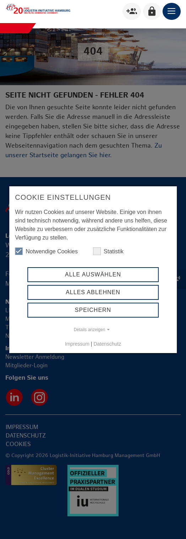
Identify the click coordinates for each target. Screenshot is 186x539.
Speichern (93, 310)
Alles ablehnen (93, 292)
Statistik (108, 251)
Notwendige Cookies (46, 251)
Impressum (77, 344)
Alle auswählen (93, 274)
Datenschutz (107, 344)
